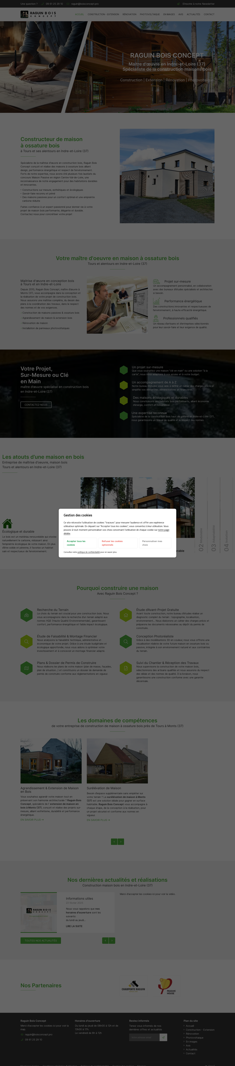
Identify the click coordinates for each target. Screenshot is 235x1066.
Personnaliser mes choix (152, 543)
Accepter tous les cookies (76, 543)
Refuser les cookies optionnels (112, 543)
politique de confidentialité (89, 552)
